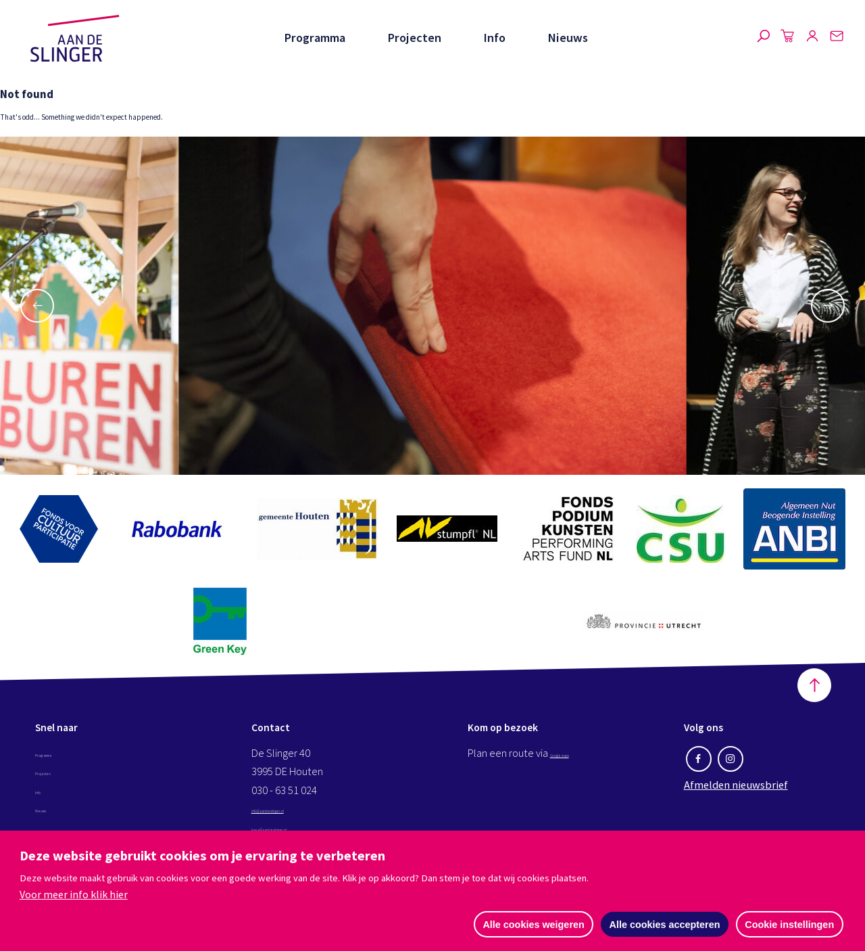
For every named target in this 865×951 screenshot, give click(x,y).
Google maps (580, 774)
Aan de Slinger (75, 38)
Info (494, 37)
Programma (312, 37)
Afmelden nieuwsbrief (736, 805)
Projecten (413, 37)
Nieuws (567, 37)
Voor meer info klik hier (74, 893)
